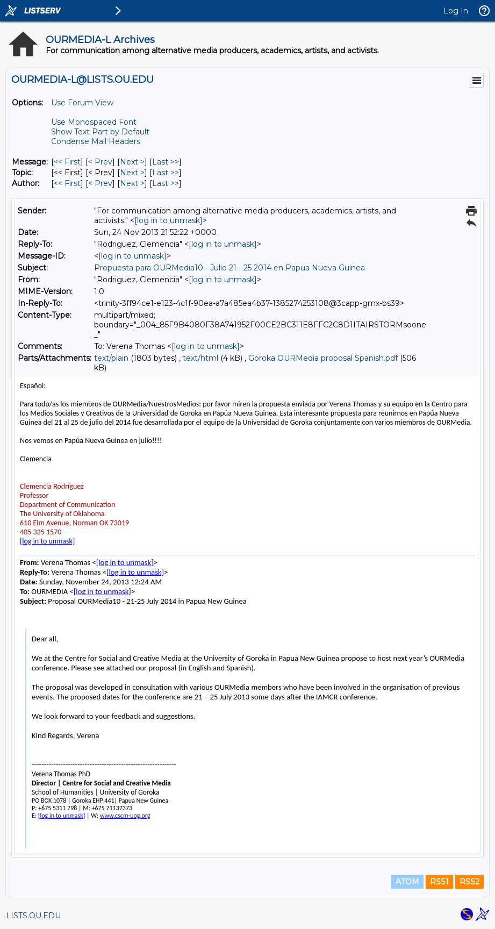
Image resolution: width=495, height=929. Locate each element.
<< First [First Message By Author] (67, 183)
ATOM (407, 882)
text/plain (111, 358)
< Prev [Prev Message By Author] (100, 183)
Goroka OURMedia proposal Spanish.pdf (323, 358)
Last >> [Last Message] (165, 162)
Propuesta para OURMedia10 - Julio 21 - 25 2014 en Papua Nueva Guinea (229, 268)
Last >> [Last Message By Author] (165, 183)
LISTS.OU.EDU (33, 915)
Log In (455, 11)
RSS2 (469, 882)
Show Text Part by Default (100, 132)
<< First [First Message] (67, 162)
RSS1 (439, 882)
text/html (200, 358)
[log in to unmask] (168, 220)
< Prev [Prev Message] (100, 162)
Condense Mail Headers (95, 141)
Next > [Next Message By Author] (132, 183)
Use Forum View (82, 103)
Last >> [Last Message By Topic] (165, 172)
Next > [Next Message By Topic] (132, 172)
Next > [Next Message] (132, 162)
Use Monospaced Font (94, 122)
